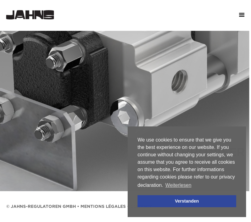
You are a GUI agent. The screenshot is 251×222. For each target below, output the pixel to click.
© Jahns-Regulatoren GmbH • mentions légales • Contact (79, 206)
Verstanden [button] (187, 201)
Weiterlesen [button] (178, 185)
